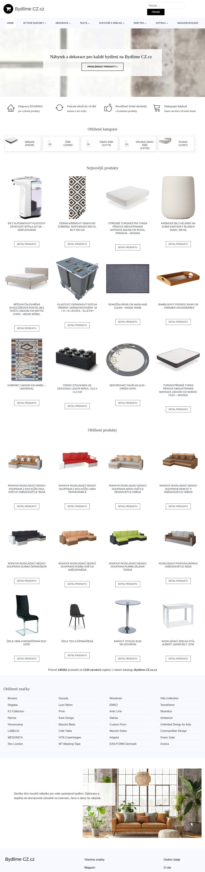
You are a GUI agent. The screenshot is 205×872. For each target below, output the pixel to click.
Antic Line (115, 711)
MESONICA (15, 737)
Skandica (166, 711)
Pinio (62, 711)
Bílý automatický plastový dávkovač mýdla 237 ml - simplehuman (27, 226)
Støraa (113, 717)
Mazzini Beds (67, 724)
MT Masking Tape (70, 743)
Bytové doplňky (33, 23)
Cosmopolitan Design (173, 730)
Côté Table (65, 730)
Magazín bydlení (187, 23)
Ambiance (166, 717)
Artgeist (114, 737)
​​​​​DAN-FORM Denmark (123, 743)
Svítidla (161, 23)
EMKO (113, 704)
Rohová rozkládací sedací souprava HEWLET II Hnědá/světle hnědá (178, 488)
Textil (84, 23)
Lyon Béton (66, 704)
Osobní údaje (172, 859)
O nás (167, 867)
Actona (164, 743)
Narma (12, 717)
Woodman (115, 698)
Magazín (89, 867)
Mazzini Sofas (118, 730)
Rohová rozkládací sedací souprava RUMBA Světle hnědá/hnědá (77, 566)
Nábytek (139, 23)
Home (10, 23)
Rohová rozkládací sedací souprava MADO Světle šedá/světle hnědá (127, 488)
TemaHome (167, 704)
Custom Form (117, 724)
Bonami (12, 698)
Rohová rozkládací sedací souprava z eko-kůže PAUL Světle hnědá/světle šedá (27, 488)
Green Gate (167, 737)
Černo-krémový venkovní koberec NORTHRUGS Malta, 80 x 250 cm (77, 226)
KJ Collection (16, 711)
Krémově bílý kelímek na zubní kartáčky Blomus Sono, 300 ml (178, 226)
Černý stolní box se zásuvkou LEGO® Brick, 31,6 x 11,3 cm (77, 388)
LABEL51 (14, 730)
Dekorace (62, 23)
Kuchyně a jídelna (110, 23)
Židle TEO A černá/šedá (77, 641)
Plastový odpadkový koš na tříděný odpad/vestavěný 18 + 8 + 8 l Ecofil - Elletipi (77, 307)
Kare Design (66, 717)
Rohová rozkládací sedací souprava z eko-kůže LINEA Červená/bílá (77, 488)
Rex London (15, 743)
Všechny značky (94, 859)
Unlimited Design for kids (175, 724)
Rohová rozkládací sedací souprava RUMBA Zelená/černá (127, 566)
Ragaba (13, 704)
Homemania (15, 724)
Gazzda (63, 698)
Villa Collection (169, 698)
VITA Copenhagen (70, 737)
